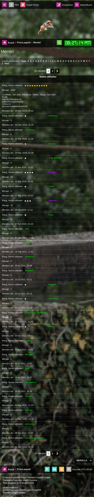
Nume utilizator (47, 76)
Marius (52, 144)
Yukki (51, 186)
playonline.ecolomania (12, 101)
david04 (29, 270)
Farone (28, 410)
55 (12, 177)
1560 (13, 90)
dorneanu (53, 298)
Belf (27, 368)
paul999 (37, 490)
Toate (23, 61)
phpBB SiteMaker (10, 488)
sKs (27, 229)
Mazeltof (25, 483)
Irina (51, 215)
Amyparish (30, 382)
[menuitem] (14, 5)
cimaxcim (53, 85)
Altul (6, 63)
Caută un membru (10, 61)
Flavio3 (52, 284)
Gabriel (52, 200)
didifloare (30, 256)
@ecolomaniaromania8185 (15, 106)
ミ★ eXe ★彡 (55, 158)
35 (12, 205)
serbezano (30, 424)
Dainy (28, 396)
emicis (28, 340)
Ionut (51, 326)
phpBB (16, 477)
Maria (28, 243)
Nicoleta (53, 172)
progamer (12, 483)
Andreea (53, 116)
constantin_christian (35, 312)
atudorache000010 (34, 438)
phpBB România (30, 480)
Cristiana (29, 130)
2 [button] (52, 71)
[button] (57, 71)
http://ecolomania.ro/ (11, 99)
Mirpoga (29, 354)
